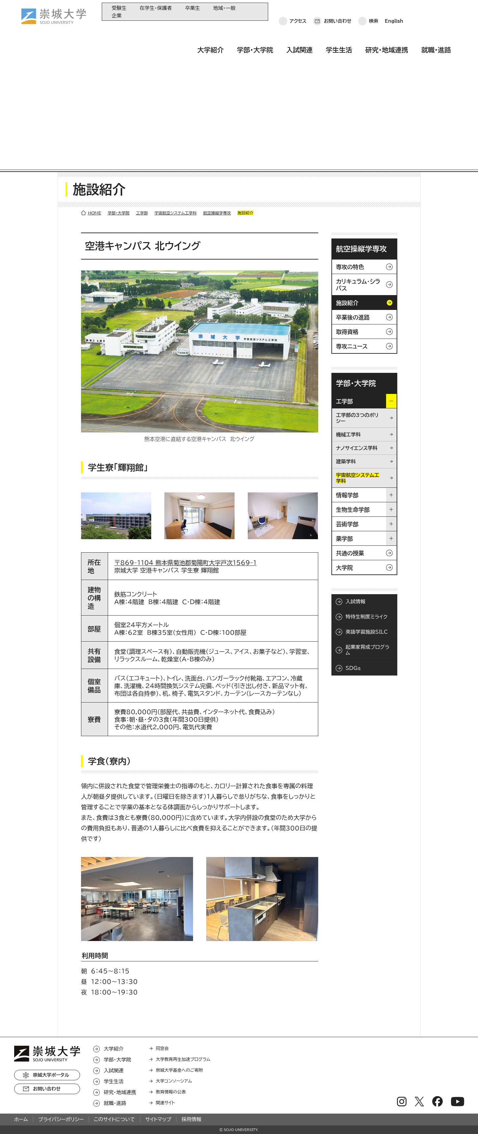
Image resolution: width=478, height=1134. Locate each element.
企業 (117, 15)
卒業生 (192, 8)
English (394, 11)
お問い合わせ (337, 11)
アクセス (298, 11)
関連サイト (165, 973)
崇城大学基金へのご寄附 (179, 940)
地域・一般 (224, 8)
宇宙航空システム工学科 (176, 83)
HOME (94, 83)
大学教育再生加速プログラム (183, 929)
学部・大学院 (255, 30)
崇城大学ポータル (51, 945)
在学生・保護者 (156, 8)
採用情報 (191, 989)
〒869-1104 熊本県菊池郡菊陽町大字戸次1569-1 (185, 433)
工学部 (142, 83)
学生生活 (339, 30)
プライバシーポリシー (61, 989)
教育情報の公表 (171, 962)
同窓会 (162, 919)
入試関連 (299, 30)
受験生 (119, 8)
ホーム (21, 989)
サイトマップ (158, 989)
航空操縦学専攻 (217, 83)
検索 (373, 11)
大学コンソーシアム (174, 951)
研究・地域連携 (386, 30)
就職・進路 (436, 30)
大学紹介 (210, 30)
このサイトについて (114, 989)
